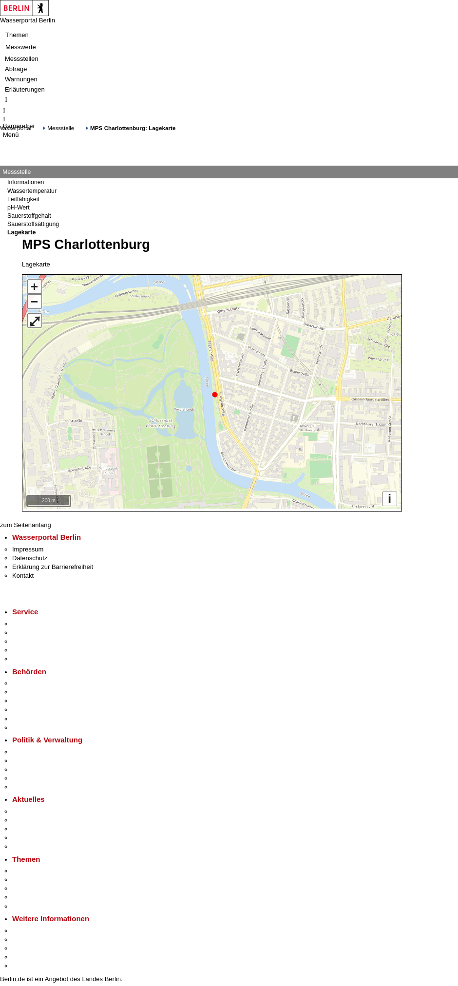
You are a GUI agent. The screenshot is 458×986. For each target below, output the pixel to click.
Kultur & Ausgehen (38, 928)
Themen (17, 34)
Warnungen (21, 79)
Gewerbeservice (35, 656)
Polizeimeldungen (37, 817)
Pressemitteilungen (39, 809)
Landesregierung (36, 749)
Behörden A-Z (31, 680)
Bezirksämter (30, 698)
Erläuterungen (25, 89)
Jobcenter (26, 716)
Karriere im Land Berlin (44, 758)
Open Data (27, 775)
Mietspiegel (28, 894)
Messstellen (21, 58)
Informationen (25, 182)
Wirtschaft (26, 945)
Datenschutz (29, 555)
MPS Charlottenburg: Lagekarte (132, 128)
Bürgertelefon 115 (37, 639)
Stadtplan (25, 963)
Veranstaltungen (35, 826)
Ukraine (23, 835)
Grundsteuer (29, 903)
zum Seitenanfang (25, 522)
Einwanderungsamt (39, 725)
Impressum (27, 546)
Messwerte (20, 47)
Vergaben (25, 784)
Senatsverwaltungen (41, 689)
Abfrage (16, 69)
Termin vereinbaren (39, 630)
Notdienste (27, 647)
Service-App (29, 621)
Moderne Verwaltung (41, 886)
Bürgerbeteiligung (37, 767)
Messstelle (60, 128)
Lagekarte (21, 232)
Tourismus (26, 937)
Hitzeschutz (28, 844)
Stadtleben (27, 954)
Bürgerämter (29, 707)
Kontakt (23, 573)
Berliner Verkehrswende (45, 877)
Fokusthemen (31, 868)
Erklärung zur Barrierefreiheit (52, 564)
